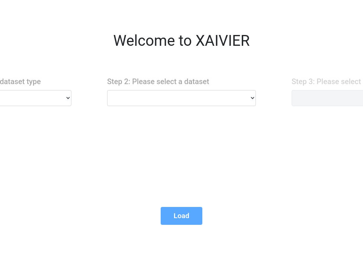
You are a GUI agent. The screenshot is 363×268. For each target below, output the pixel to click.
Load (181, 215)
